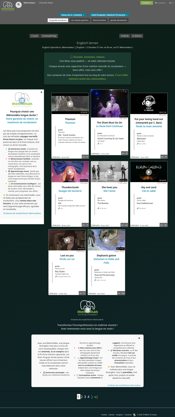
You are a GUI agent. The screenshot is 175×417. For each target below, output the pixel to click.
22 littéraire (137, 36)
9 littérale (125, 36)
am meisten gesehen (79, 20)
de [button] (171, 2)
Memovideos (29, 2)
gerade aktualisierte (119, 20)
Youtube (104, 415)
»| (96, 396)
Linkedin (111, 415)
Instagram (119, 415)
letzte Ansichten (99, 20)
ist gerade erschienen (58, 20)
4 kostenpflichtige (49, 36)
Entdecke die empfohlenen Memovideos (22, 213)
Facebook (128, 415)
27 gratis (34, 36)
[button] (146, 3)
